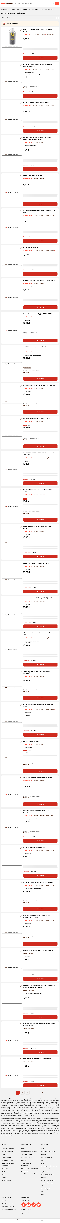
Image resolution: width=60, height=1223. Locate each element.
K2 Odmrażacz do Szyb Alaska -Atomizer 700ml (39, 280)
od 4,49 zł (29, 1048)
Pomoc (23, 1148)
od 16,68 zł (29, 552)
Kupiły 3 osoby (50, 69)
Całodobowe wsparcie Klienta (29, 1174)
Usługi (3, 1154)
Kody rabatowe (45, 1186)
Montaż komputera (7, 1151)
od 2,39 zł (29, 975)
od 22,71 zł (29, 731)
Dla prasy (43, 1163)
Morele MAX (5, 1168)
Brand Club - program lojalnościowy (8, 1164)
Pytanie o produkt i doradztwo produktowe (29, 1170)
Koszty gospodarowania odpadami (47, 1176)
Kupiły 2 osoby (51, 34)
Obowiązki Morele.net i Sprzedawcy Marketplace (9, 1208)
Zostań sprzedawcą (7, 1204)
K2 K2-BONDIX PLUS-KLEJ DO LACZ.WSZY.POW (38, 950)
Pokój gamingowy (45, 1189)
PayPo (3, 1171)
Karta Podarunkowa (7, 1160)
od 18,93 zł (29, 660)
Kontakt (27, 1213)
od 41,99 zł (29, 837)
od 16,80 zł (29, 622)
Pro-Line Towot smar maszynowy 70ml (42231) (39, 385)
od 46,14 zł (29, 871)
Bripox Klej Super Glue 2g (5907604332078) (37, 314)
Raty (3, 1174)
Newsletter (43, 1154)
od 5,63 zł (29, 200)
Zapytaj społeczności (39, 34)
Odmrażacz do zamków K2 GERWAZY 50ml (37, 1059)
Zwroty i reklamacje (26, 1154)
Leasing (4, 1177)
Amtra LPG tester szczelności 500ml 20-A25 (37, 778)
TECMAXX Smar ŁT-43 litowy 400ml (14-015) (38, 598)
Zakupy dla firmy (6, 1180)
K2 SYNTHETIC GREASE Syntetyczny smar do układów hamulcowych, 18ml (37, 138)
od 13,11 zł (29, 479)
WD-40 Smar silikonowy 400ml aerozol (36, 102)
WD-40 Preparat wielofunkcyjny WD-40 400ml (38, 882)
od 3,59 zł (29, 1013)
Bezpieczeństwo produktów (48, 1180)
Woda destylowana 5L (30, 247)
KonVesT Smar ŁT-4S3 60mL (32, 176)
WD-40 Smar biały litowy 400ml (34, 847)
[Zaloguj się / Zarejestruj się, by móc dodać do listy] (20, 29)
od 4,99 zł (29, 165)
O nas (42, 1148)
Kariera (42, 1160)
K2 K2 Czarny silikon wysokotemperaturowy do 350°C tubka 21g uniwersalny (39, 986)
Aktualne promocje (26, 1157)
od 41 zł (28, 92)
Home (42, 1194)
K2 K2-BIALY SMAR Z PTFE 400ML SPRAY (36, 563)
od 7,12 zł (29, 270)
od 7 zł (28, 237)
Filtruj (3, 18)
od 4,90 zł (29, 1081)
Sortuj (8, 18)
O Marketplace (6, 1201)
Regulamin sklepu (45, 1172)
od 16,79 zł (29, 587)
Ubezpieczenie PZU (7, 1157)
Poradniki (23, 1160)
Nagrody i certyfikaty (46, 1157)
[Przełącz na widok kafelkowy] (57, 18)
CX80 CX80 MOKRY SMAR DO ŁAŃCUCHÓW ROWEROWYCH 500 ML (37, 916)
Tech (42, 1191)
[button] (54, 1220)
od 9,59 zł (29, 54)
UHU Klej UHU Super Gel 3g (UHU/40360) (36, 418)
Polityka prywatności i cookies (49, 1166)
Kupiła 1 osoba (50, 215)
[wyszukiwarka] (36, 3)
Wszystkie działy (53, 3)
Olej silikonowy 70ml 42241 (32, 741)
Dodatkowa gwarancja (8, 1148)
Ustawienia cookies (46, 1169)
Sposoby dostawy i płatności (29, 1151)
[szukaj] (57, 3)
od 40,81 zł (29, 127)
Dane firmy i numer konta (48, 1151)
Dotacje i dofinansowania (47, 1183)
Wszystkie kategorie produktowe (26, 1164)
